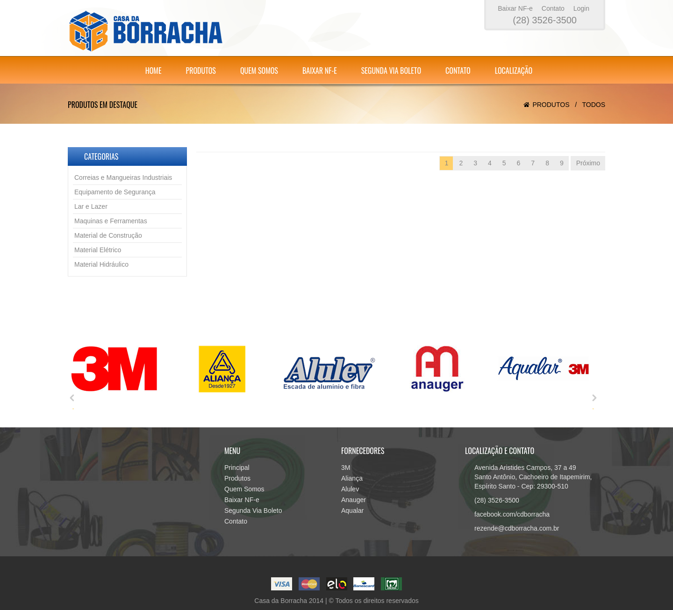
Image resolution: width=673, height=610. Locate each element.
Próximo (588, 163)
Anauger (353, 500)
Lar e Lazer (90, 206)
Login (581, 8)
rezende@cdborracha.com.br (516, 528)
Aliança (352, 478)
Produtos (200, 70)
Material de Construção (108, 235)
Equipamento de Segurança (115, 192)
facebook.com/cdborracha (512, 514)
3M (345, 467)
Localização (514, 70)
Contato (553, 8)
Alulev (350, 489)
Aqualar (352, 510)
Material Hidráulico (101, 264)
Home (153, 70)
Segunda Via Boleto (391, 70)
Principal (237, 467)
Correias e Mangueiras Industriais (123, 177)
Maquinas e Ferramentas (110, 221)
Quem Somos (259, 70)
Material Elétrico (97, 250)
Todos (593, 104)
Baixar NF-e (515, 8)
